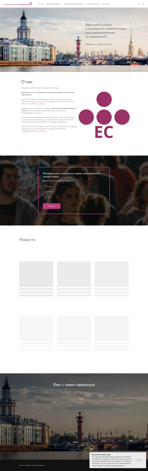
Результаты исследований (73, 4)
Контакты (105, 4)
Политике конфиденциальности (114, 465)
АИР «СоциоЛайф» (38, 104)
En (139, 4)
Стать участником (93, 4)
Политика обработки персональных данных (31, 465)
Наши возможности (54, 4)
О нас (41, 4)
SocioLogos (60, 120)
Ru (143, 4)
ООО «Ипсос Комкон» (38, 131)
